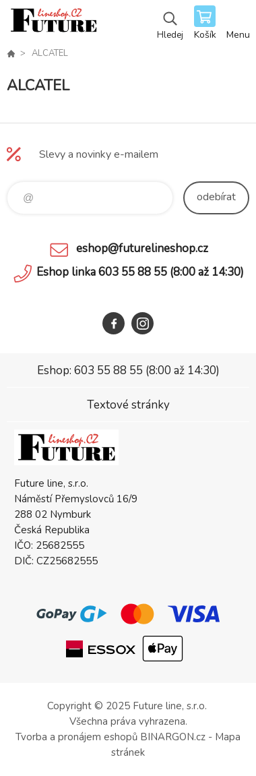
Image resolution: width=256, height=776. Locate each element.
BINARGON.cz (172, 737)
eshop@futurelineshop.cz (142, 248)
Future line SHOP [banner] (53, 23)
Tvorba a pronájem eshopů (76, 737)
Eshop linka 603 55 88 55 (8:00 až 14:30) (140, 272)
